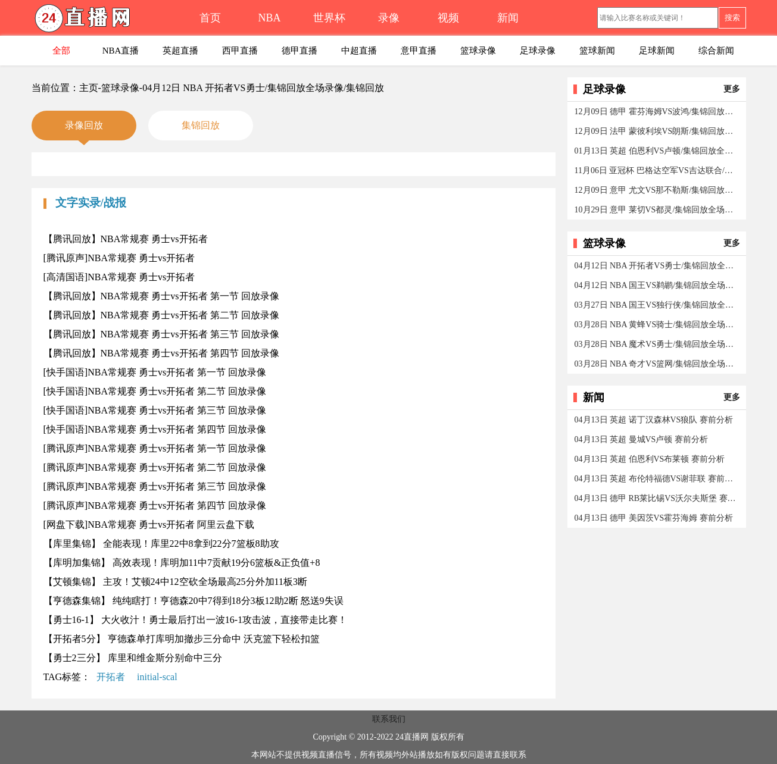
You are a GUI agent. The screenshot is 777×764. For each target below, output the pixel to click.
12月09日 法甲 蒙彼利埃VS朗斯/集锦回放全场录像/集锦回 (658, 131)
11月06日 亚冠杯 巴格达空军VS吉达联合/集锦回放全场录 (658, 170)
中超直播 (359, 50)
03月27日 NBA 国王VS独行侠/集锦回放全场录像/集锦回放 (658, 304)
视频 (448, 18)
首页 (210, 18)
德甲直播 (299, 50)
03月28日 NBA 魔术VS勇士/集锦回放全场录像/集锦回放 (658, 344)
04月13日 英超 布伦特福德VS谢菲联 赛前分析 (658, 478)
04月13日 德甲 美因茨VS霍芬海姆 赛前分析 (654, 517)
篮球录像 (478, 50)
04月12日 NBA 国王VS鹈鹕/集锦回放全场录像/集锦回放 (658, 285)
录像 (389, 18)
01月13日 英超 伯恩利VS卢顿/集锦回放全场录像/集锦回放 (658, 150)
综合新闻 (716, 50)
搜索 (732, 17)
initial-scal (157, 677)
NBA (269, 18)
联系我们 (388, 719)
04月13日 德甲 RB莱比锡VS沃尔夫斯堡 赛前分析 (658, 498)
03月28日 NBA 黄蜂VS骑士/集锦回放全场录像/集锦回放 (658, 324)
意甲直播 (418, 50)
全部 (61, 50)
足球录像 (538, 50)
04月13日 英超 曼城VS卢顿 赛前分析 (641, 439)
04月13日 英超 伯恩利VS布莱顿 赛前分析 (650, 459)
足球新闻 (657, 50)
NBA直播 (120, 50)
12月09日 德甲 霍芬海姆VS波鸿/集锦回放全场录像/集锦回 (658, 111)
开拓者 (110, 677)
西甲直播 (240, 50)
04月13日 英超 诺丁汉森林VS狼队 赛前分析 (654, 419)
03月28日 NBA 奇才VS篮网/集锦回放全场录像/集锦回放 (658, 363)
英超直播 (180, 50)
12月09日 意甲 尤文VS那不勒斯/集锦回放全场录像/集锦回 (658, 190)
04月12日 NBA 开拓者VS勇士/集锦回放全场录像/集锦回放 (658, 265)
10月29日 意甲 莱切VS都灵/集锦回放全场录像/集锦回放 (658, 209)
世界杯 (329, 18)
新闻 (508, 18)
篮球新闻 (597, 50)
